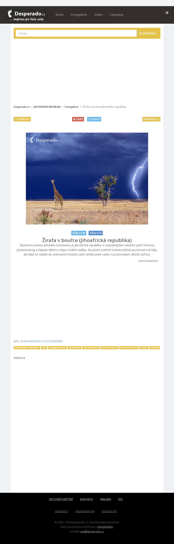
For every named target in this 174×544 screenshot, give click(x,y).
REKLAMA (105, 499)
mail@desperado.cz (92, 531)
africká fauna (109, 347)
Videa (98, 15)
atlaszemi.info (109, 511)
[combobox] (76, 33)
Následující (151, 119)
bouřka (154, 347)
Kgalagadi (74, 347)
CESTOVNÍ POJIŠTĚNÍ (61, 499)
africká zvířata (128, 347)
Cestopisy (116, 15)
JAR (44, 347)
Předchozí (22, 119)
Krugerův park (57, 347)
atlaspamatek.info (85, 511)
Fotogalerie (79, 15)
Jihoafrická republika (27, 347)
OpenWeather (105, 526)
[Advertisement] (87, 71)
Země (59, 15)
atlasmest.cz (61, 511)
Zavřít (78, 119)
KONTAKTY (86, 499)
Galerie (94, 119)
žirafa (143, 347)
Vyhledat (147, 33)
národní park (91, 347)
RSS (120, 499)
